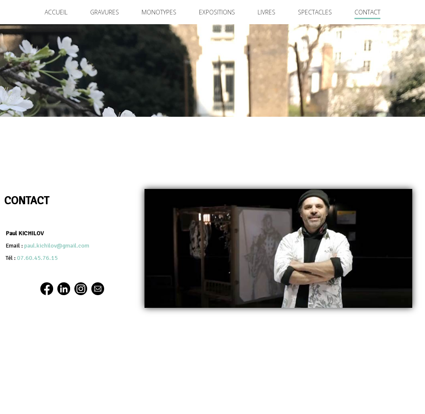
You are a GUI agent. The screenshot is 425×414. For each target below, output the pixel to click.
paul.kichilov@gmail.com (56, 245)
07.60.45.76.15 (37, 258)
